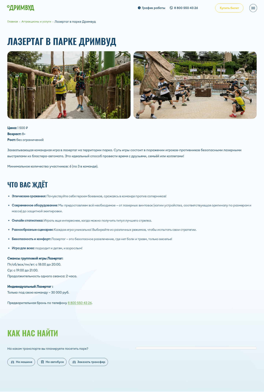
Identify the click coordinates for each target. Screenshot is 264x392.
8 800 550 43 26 (80, 303)
